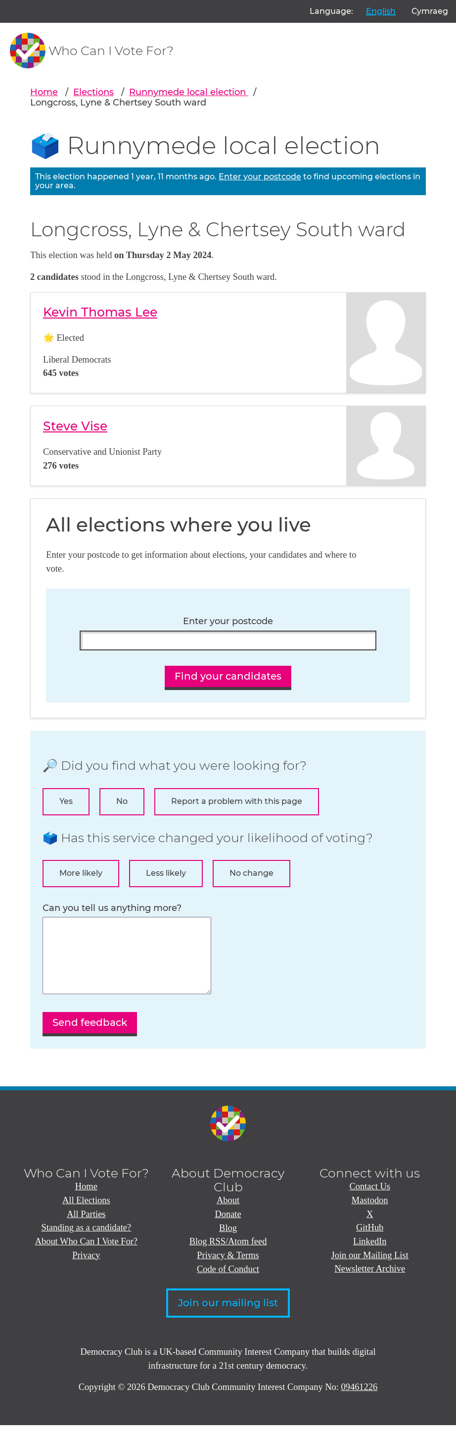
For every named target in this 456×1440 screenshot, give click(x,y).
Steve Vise (75, 426)
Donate (228, 1229)
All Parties (86, 1229)
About (228, 1215)
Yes (66, 801)
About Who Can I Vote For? (86, 1256)
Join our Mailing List (370, 1270)
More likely (80, 873)
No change (251, 873)
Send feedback (89, 1037)
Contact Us (369, 1201)
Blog (228, 1243)
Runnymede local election (188, 92)
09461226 (359, 1402)
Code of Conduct (228, 1284)
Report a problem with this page (236, 801)
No (122, 801)
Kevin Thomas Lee (100, 312)
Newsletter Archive (369, 1283)
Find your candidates (228, 676)
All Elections (86, 1215)
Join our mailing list (228, 1318)
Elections (93, 92)
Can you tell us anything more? (112, 908)
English (381, 11)
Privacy (86, 1270)
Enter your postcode (260, 176)
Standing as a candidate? (86, 1242)
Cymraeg (429, 11)
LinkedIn (370, 1256)
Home (44, 92)
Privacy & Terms (228, 1270)
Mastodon (370, 1215)
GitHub (369, 1242)
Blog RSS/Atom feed (228, 1256)
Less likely (166, 873)
